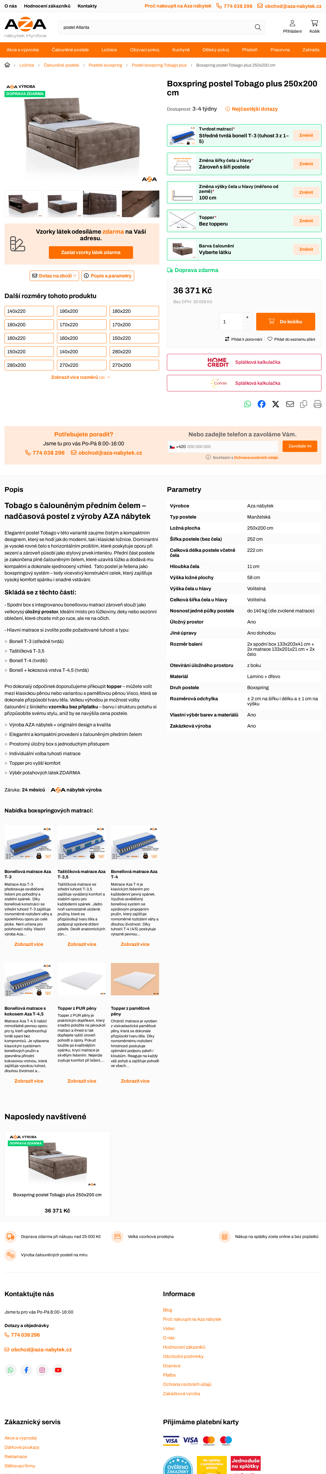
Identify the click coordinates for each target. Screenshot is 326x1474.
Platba (169, 1375)
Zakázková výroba (181, 1393)
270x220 (69, 365)
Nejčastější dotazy (255, 109)
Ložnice (109, 49)
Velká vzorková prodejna (151, 1236)
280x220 (121, 351)
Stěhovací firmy (19, 1466)
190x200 (69, 311)
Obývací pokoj (144, 49)
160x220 (16, 338)
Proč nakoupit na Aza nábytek (178, 5)
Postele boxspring (105, 65)
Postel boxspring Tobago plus (159, 65)
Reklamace (15, 1456)
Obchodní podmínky (183, 1356)
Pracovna (280, 49)
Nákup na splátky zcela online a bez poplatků (277, 1236)
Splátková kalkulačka (257, 362)
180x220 (121, 311)
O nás (10, 6)
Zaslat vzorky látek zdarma (90, 252)
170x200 (121, 324)
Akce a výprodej (23, 49)
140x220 (16, 311)
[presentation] (153, 203)
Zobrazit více (28, 944)
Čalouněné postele (70, 49)
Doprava (171, 1365)
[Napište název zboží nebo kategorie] (161, 27)
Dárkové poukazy (22, 1447)
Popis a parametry (111, 275)
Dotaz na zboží (55, 275)
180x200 (16, 324)
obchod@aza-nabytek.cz (293, 6)
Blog (167, 1310)
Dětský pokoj (216, 49)
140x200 (69, 351)
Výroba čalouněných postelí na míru (54, 1255)
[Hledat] (258, 27)
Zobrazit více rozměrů (78, 377)
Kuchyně (181, 49)
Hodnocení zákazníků (47, 6)
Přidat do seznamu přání (294, 339)
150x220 (121, 338)
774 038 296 (238, 6)
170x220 (69, 324)
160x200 (69, 338)
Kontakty (87, 6)
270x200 (121, 365)
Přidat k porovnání (246, 339)
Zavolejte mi (300, 446)
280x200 (16, 365)
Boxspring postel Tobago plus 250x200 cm (57, 1194)
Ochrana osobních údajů (187, 1384)
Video (169, 1328)
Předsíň (249, 49)
